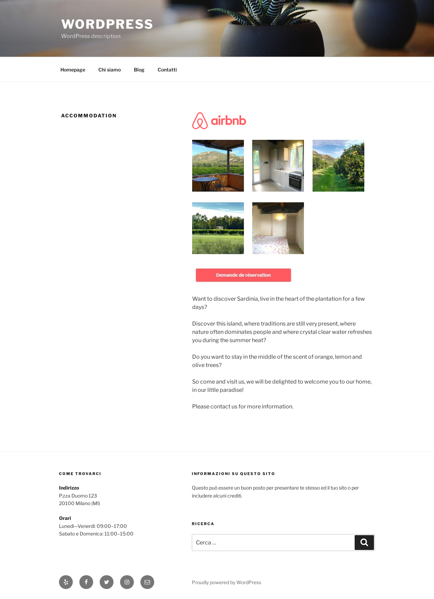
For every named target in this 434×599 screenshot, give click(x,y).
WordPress (107, 24)
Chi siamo (109, 70)
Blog (139, 70)
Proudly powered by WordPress (226, 582)
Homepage (72, 70)
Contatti (167, 70)
